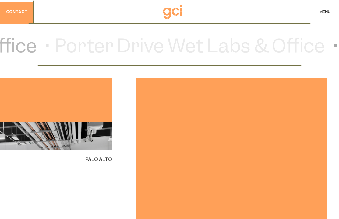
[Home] (172, 12)
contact (17, 12)
